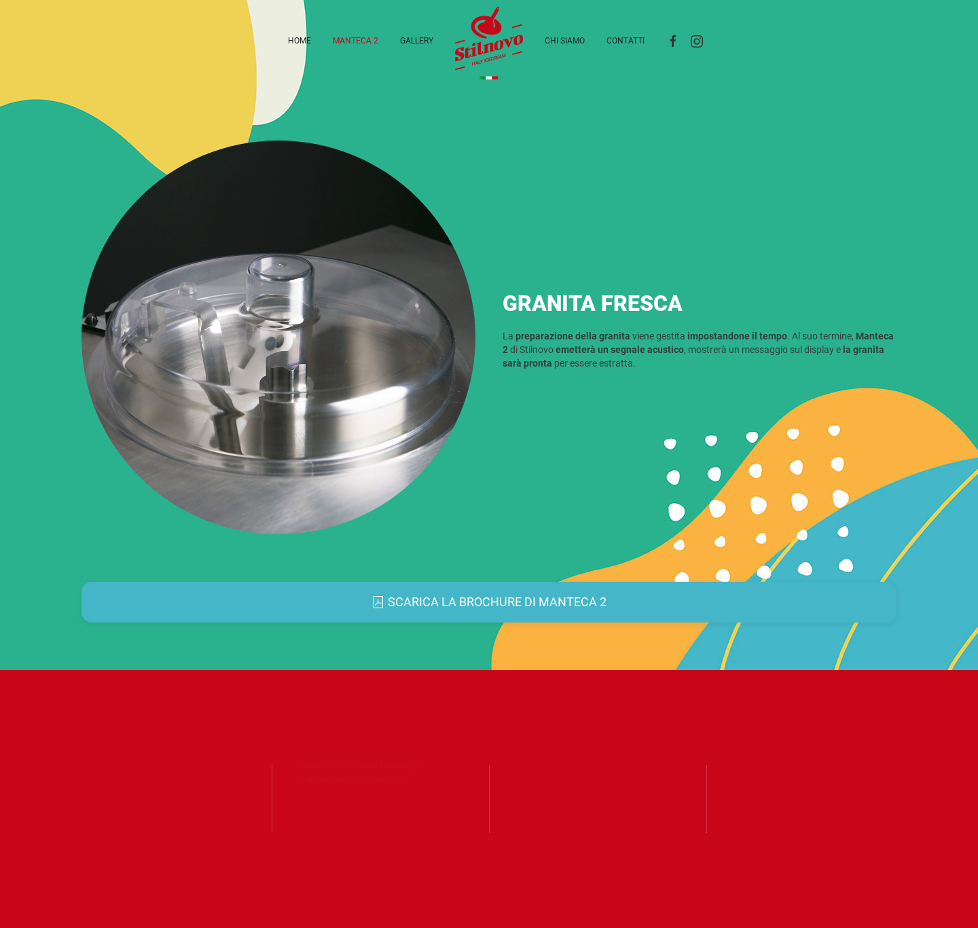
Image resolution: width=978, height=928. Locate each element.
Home (299, 40)
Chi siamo (565, 40)
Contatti (625, 40)
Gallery (416, 40)
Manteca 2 (355, 40)
